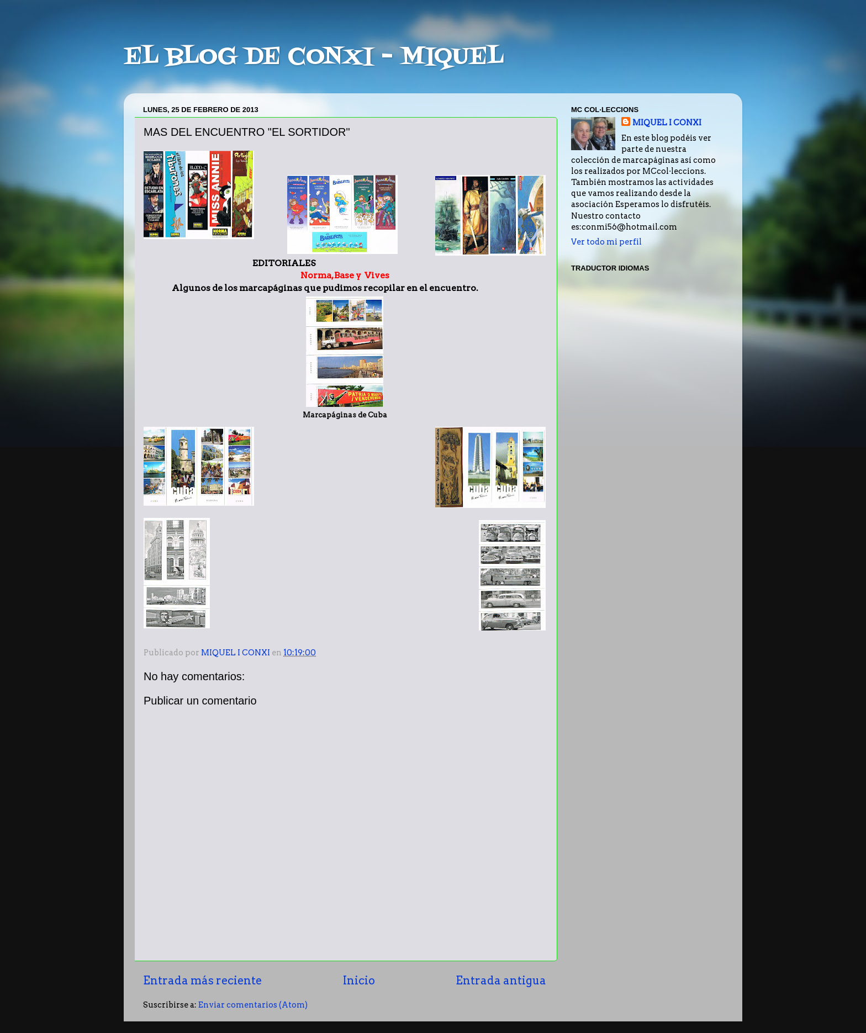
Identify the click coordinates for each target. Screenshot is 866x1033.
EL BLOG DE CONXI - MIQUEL (314, 57)
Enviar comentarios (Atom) (253, 1005)
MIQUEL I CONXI (666, 123)
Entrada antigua (501, 980)
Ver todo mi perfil (606, 242)
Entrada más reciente (202, 980)
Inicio (359, 980)
